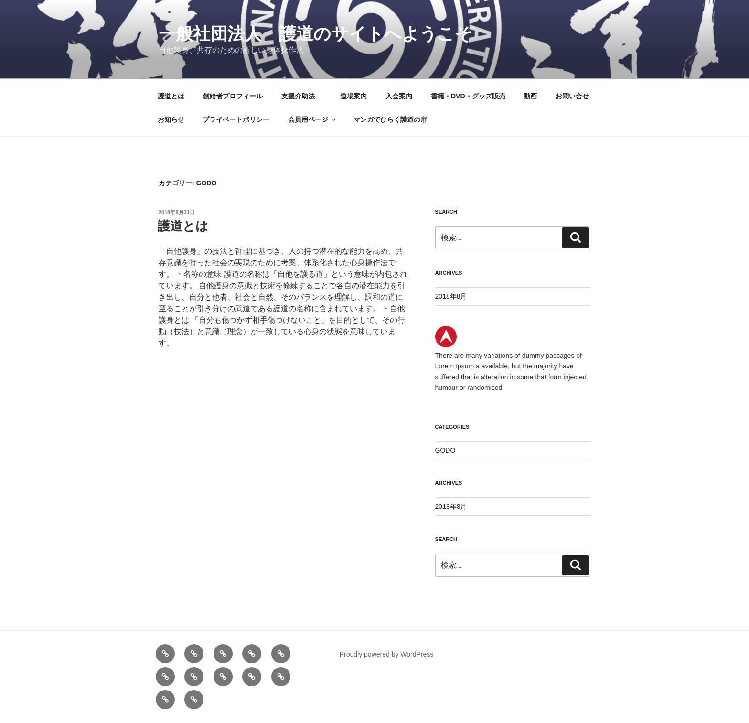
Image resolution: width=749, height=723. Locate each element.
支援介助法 (301, 96)
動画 (530, 96)
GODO (445, 450)
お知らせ (171, 119)
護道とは (171, 96)
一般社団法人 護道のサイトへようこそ (315, 33)
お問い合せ (572, 96)
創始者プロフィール (233, 96)
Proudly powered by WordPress (387, 654)
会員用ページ (312, 119)
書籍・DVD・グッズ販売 (468, 96)
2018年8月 (451, 296)
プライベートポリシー (236, 119)
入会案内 (398, 96)
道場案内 (353, 96)
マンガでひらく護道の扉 (390, 119)
